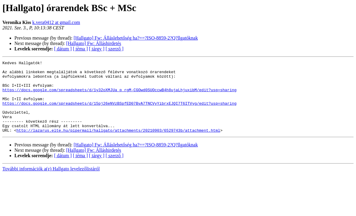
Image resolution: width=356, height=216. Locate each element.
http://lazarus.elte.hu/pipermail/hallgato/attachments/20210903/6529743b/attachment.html (118, 144)
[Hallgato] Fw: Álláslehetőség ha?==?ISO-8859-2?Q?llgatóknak (136, 37)
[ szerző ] (115, 48)
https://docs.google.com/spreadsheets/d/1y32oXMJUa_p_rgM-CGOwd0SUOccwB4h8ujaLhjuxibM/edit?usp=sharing (119, 96)
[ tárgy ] (96, 48)
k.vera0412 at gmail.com (56, 22)
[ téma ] (80, 48)
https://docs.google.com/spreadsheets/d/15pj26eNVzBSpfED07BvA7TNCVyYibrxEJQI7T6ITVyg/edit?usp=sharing (119, 112)
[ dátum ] (63, 48)
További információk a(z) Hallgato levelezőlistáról (51, 183)
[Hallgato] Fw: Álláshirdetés (93, 43)
